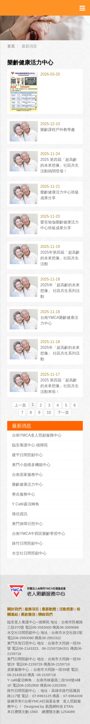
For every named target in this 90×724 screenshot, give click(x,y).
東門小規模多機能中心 (31, 465)
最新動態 (49, 609)
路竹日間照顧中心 (27, 543)
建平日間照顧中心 (27, 455)
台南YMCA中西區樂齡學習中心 (38, 533)
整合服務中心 (23, 494)
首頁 (11, 46)
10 (49, 412)
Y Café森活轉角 (25, 504)
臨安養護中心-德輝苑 (30, 445)
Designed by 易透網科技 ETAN (48, 706)
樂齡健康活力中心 (27, 484)
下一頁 (63, 412)
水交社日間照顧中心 (29, 553)
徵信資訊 (19, 514)
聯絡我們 (45, 614)
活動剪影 (66, 609)
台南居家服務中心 (27, 475)
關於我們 (14, 609)
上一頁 (20, 405)
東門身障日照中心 (27, 524)
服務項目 (31, 609)
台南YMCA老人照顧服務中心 (36, 435)
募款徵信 (28, 614)
